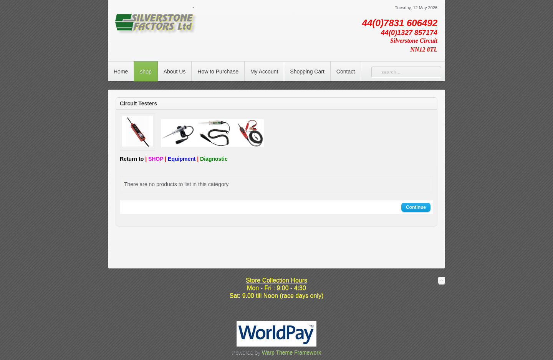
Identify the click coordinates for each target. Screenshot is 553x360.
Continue (416, 207)
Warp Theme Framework (291, 352)
